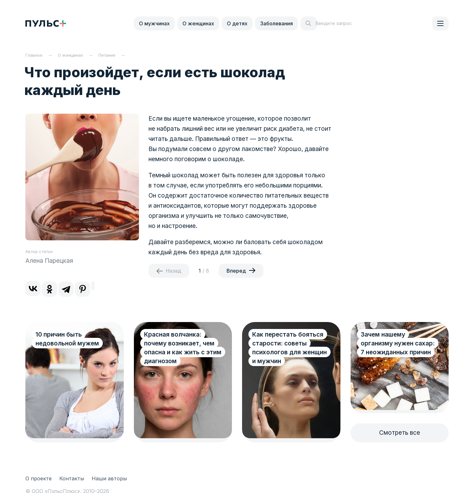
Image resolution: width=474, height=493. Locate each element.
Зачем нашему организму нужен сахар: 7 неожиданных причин (398, 343)
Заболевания (276, 23)
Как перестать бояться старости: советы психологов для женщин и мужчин (289, 348)
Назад (173, 271)
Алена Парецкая (49, 260)
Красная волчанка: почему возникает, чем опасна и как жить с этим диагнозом (179, 348)
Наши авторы (109, 478)
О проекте (38, 478)
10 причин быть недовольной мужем (67, 339)
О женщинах (198, 23)
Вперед (236, 271)
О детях (237, 23)
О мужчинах (154, 23)
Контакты (71, 478)
